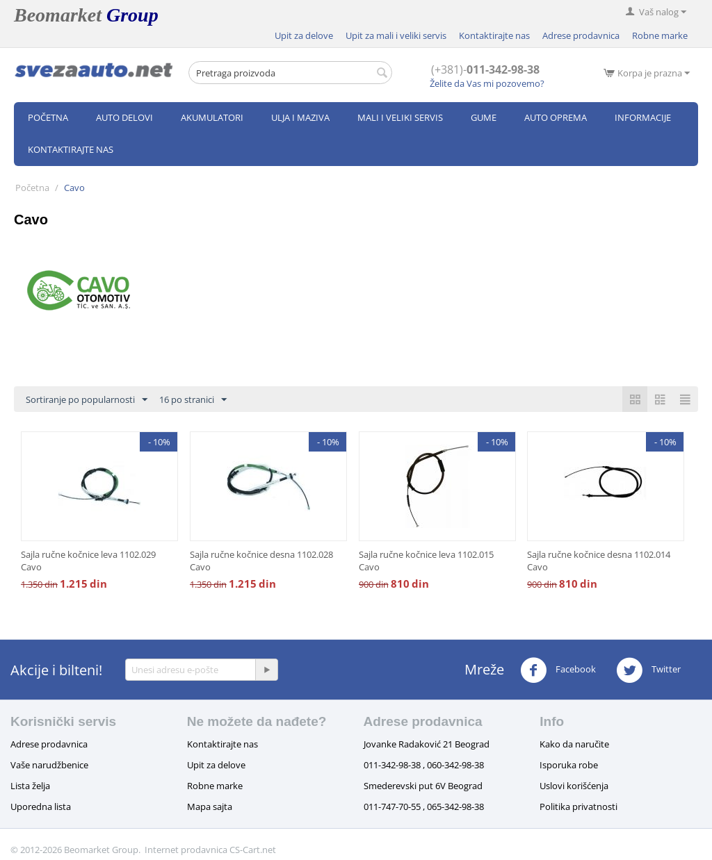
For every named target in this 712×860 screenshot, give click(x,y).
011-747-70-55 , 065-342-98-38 (424, 806)
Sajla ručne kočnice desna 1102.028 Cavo (261, 560)
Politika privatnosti (578, 806)
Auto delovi (124, 117)
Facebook (558, 670)
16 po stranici (193, 400)
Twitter (648, 670)
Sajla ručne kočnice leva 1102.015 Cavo (426, 560)
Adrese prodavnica (581, 35)
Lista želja (30, 785)
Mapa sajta (209, 806)
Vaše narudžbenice (49, 765)
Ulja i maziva (300, 117)
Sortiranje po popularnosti (86, 400)
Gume (483, 117)
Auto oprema (555, 117)
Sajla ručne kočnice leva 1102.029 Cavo (88, 560)
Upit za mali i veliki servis (396, 35)
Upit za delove (304, 35)
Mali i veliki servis (400, 117)
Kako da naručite (574, 744)
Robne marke (660, 35)
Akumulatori (212, 117)
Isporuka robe (569, 765)
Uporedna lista (40, 806)
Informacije (643, 117)
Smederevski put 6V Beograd (423, 785)
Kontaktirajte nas (494, 35)
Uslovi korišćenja (574, 785)
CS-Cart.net (252, 849)
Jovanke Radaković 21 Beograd (427, 744)
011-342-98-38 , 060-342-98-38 (424, 765)
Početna (48, 117)
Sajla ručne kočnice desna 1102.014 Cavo (598, 560)
